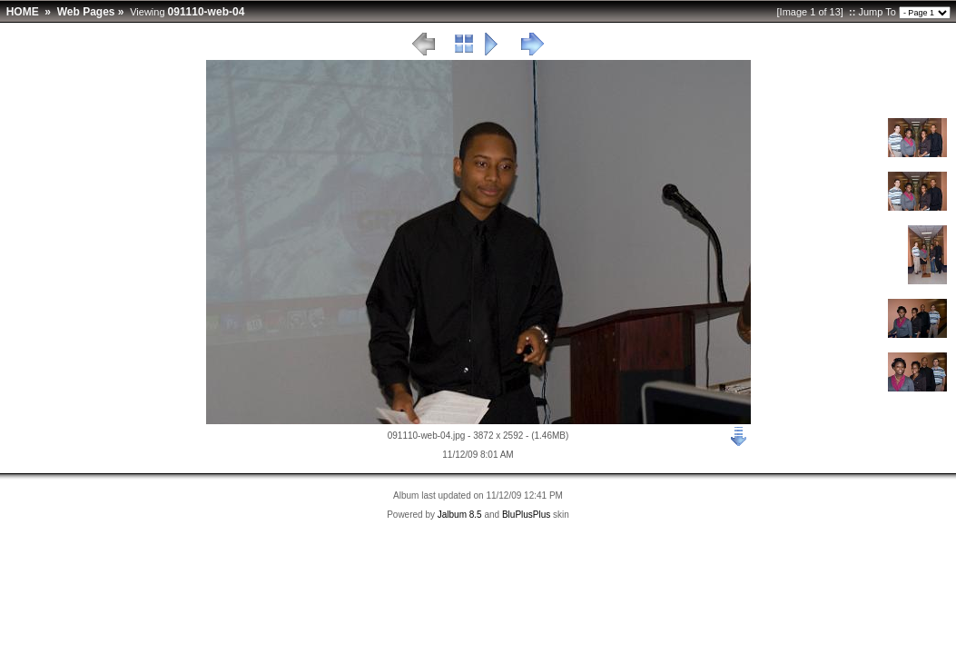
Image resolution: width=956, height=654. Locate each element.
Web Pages (86, 11)
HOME (22, 11)
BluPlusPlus (526, 515)
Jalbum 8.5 (460, 515)
